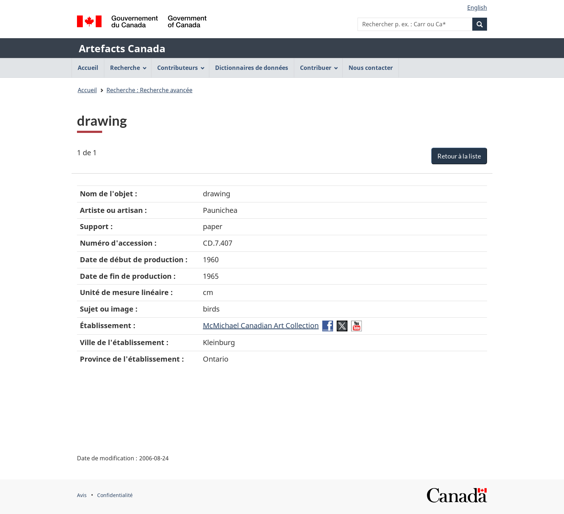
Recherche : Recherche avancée (149, 90)
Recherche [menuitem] (128, 68)
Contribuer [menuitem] (319, 68)
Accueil (87, 90)
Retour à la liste (459, 156)
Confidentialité (115, 495)
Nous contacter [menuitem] (371, 68)
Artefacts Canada (122, 48)
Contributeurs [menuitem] (181, 68)
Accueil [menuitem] (88, 68)
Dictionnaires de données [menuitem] (251, 68)
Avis (82, 495)
